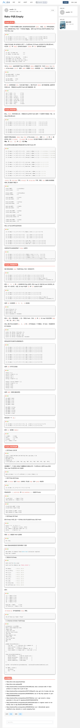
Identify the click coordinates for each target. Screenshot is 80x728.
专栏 (19, 2)
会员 (31, 2)
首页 (14, 2)
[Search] (41, 2)
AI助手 (25, 2)
